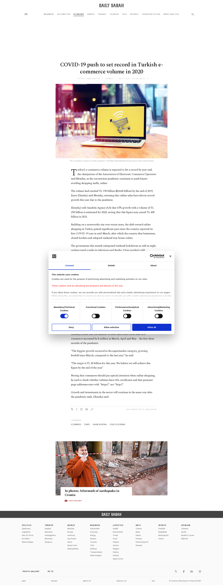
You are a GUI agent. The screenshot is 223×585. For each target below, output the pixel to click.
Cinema (139, 528)
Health (115, 528)
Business (49, 14)
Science (116, 545)
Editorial (184, 538)
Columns (184, 528)
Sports (162, 525)
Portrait (139, 538)
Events (138, 535)
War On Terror (28, 535)
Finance (102, 14)
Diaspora (48, 542)
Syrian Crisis (72, 545)
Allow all (151, 327)
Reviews (139, 545)
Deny (71, 327)
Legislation (26, 532)
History (116, 552)
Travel (115, 535)
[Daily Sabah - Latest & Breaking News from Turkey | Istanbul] (111, 5)
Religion (116, 549)
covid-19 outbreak (117, 424)
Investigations (50, 535)
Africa (69, 542)
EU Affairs (26, 538)
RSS (153, 581)
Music (138, 532)
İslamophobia (72, 549)
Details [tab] (111, 265)
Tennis (161, 538)
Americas (71, 535)
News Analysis (171, 14)
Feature (116, 555)
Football (161, 528)
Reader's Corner (187, 535)
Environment (118, 532)
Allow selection (111, 327)
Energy (91, 14)
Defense (134, 14)
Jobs (24, 581)
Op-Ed (183, 532)
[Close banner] (170, 256)
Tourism (114, 14)
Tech (124, 14)
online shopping (100, 424)
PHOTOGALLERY (75, 501)
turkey (87, 424)
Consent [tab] (69, 265)
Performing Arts (142, 542)
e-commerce (76, 424)
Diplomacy (26, 528)
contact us (121, 581)
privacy (54, 581)
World (71, 525)
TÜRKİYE (49, 525)
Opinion (185, 525)
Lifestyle (118, 525)
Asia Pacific (71, 538)
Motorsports (163, 535)
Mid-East (70, 528)
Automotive (63, 14)
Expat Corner (118, 559)
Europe (70, 532)
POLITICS (26, 525)
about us (87, 581)
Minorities (49, 538)
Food (115, 538)
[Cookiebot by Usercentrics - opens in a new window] (152, 256)
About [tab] (153, 265)
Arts (138, 525)
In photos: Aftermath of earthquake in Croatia (93, 493)
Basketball (162, 532)
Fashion (116, 542)
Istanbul (48, 528)
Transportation (151, 14)
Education (49, 532)
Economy (78, 14)
